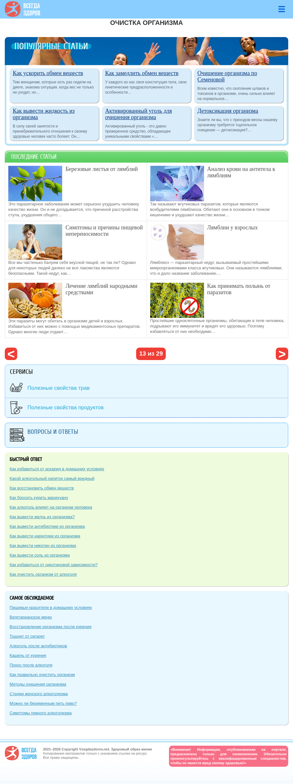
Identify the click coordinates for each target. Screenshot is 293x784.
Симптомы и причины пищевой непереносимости (104, 230)
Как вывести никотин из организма (43, 545)
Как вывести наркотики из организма (45, 536)
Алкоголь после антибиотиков (38, 645)
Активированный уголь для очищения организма (138, 114)
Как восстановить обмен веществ (42, 488)
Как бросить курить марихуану (39, 497)
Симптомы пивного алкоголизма (41, 713)
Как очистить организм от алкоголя (43, 574)
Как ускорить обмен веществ (48, 73)
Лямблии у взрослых (232, 227)
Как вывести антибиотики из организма (47, 526)
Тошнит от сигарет (27, 636)
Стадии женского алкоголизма (39, 693)
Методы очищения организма (38, 684)
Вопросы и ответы (52, 431)
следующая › (282, 354)
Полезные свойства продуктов (65, 407)
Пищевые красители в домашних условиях (51, 607)
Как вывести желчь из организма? (42, 516)
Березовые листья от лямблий (101, 169)
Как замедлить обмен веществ (142, 73)
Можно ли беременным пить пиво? (43, 703)
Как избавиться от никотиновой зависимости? (54, 564)
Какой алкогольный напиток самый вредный (52, 478)
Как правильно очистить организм (42, 674)
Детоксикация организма (227, 111)
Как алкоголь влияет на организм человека (51, 507)
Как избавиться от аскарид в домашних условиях (57, 468)
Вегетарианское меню (31, 617)
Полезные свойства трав (58, 388)
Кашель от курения (28, 655)
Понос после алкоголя (31, 665)
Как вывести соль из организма (40, 555)
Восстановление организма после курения (51, 626)
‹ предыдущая (11, 354)
